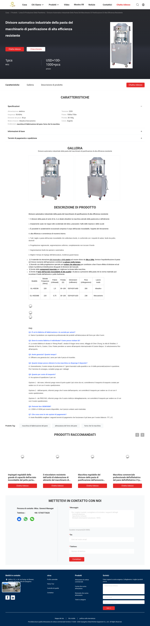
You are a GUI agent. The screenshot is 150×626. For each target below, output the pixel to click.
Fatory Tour (50, 584)
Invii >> (109, 608)
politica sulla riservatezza (87, 618)
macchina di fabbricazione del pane (35, 426)
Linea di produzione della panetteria (32, 13)
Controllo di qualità (53, 588)
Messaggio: (74, 508)
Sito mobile (71, 618)
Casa (7, 13)
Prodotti (14, 13)
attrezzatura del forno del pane (66, 426)
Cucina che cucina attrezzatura (80, 587)
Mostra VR (79, 4)
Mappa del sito (59, 618)
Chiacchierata (36, 49)
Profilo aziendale (52, 579)
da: (71, 535)
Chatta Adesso (15, 49)
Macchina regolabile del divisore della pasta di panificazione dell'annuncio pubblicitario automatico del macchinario (91, 480)
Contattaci (76, 559)
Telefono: (73, 546)
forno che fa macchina (92, 426)
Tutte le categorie (80, 599)
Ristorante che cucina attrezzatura (81, 594)
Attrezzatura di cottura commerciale (82, 581)
